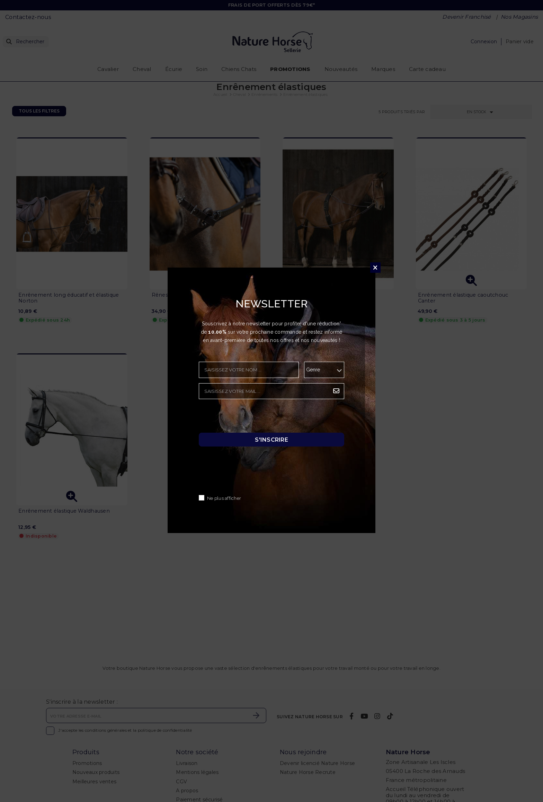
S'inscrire (271, 439)
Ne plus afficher (224, 498)
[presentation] (251, 417)
